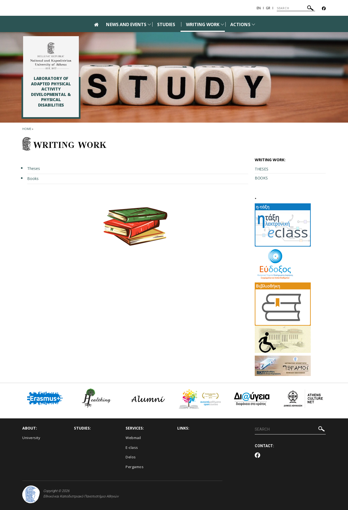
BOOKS (261, 178)
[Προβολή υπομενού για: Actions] (253, 24)
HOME (26, 129)
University (31, 437)
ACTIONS (240, 24)
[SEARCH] (296, 8)
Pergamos (135, 466)
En (259, 8)
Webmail (133, 437)
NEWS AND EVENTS (126, 24)
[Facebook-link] (324, 8)
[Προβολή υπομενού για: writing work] (222, 24)
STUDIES (166, 24)
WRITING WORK (203, 24)
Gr (268, 8)
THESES (261, 169)
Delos (131, 457)
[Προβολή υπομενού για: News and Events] (149, 24)
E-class (132, 447)
